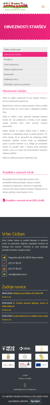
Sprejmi (35, 401)
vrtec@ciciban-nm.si (17, 274)
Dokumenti (9, 74)
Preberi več (6, 297)
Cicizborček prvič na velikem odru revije (30, 316)
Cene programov (11, 64)
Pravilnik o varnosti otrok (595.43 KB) (23, 200)
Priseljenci (8, 59)
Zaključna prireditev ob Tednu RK (28, 293)
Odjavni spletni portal (13, 69)
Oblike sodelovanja (12, 49)
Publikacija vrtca (11, 79)
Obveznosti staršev (12, 54)
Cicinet (25, 375)
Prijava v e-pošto (25, 378)
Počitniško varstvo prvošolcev (17, 84)
